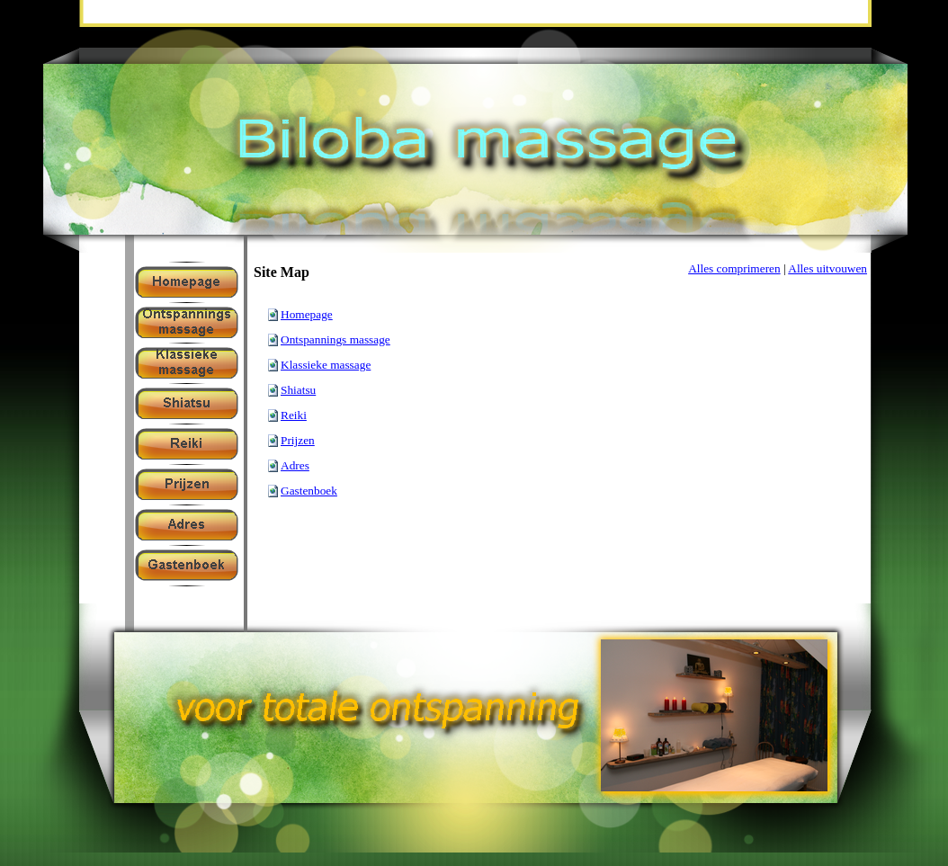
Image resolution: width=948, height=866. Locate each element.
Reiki (294, 415)
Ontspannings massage (335, 339)
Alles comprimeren (734, 268)
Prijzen (298, 440)
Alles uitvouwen (827, 268)
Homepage (307, 314)
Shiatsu (298, 390)
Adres (295, 465)
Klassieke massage (326, 364)
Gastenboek (309, 490)
